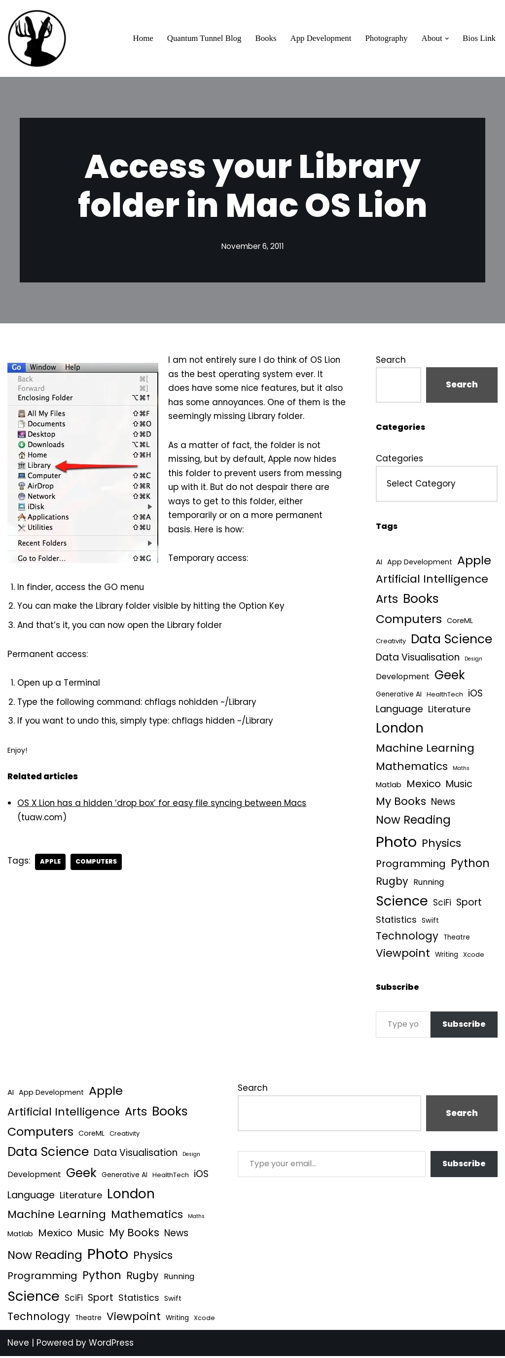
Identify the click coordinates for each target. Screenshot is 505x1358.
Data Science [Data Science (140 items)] (451, 640)
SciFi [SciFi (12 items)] (442, 904)
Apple (50, 866)
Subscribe (464, 1026)
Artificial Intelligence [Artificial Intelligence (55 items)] (432, 580)
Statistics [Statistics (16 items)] (396, 921)
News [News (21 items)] (443, 803)
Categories (399, 459)
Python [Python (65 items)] (470, 865)
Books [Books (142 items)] (421, 599)
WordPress (111, 1345)
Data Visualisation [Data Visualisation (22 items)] (418, 658)
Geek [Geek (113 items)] (449, 676)
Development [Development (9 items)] (403, 678)
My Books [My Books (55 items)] (401, 803)
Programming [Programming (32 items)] (411, 865)
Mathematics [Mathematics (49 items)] (412, 768)
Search (391, 360)
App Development (319, 38)
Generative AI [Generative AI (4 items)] (399, 695)
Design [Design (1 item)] (473, 659)
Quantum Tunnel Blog (202, 38)
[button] (446, 38)
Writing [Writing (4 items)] (446, 957)
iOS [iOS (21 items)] (475, 694)
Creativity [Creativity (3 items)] (391, 642)
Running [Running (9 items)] (428, 884)
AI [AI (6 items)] (379, 562)
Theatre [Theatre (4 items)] (456, 939)
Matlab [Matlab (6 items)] (388, 786)
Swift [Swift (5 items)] (430, 922)
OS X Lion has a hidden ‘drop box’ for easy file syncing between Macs (164, 807)
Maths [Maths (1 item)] (461, 769)
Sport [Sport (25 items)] (469, 904)
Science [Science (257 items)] (402, 903)
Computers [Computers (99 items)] (409, 620)
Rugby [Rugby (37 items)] (392, 883)
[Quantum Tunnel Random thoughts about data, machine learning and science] (37, 38)
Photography (385, 38)
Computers (97, 866)
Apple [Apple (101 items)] (474, 561)
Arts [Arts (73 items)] (387, 599)
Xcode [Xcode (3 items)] (473, 957)
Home (140, 38)
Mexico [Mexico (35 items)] (423, 785)
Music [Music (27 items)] (459, 785)
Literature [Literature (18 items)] (449, 710)
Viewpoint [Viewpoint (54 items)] (403, 955)
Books (264, 38)
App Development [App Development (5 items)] (419, 562)
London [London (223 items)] (400, 729)
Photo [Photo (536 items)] (396, 844)
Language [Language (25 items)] (399, 710)
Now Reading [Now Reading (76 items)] (413, 822)
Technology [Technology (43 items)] (407, 938)
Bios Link (479, 38)
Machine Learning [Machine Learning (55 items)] (425, 750)
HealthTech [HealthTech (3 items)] (445, 695)
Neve (18, 1345)
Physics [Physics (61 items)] (441, 845)
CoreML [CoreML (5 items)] (460, 622)
